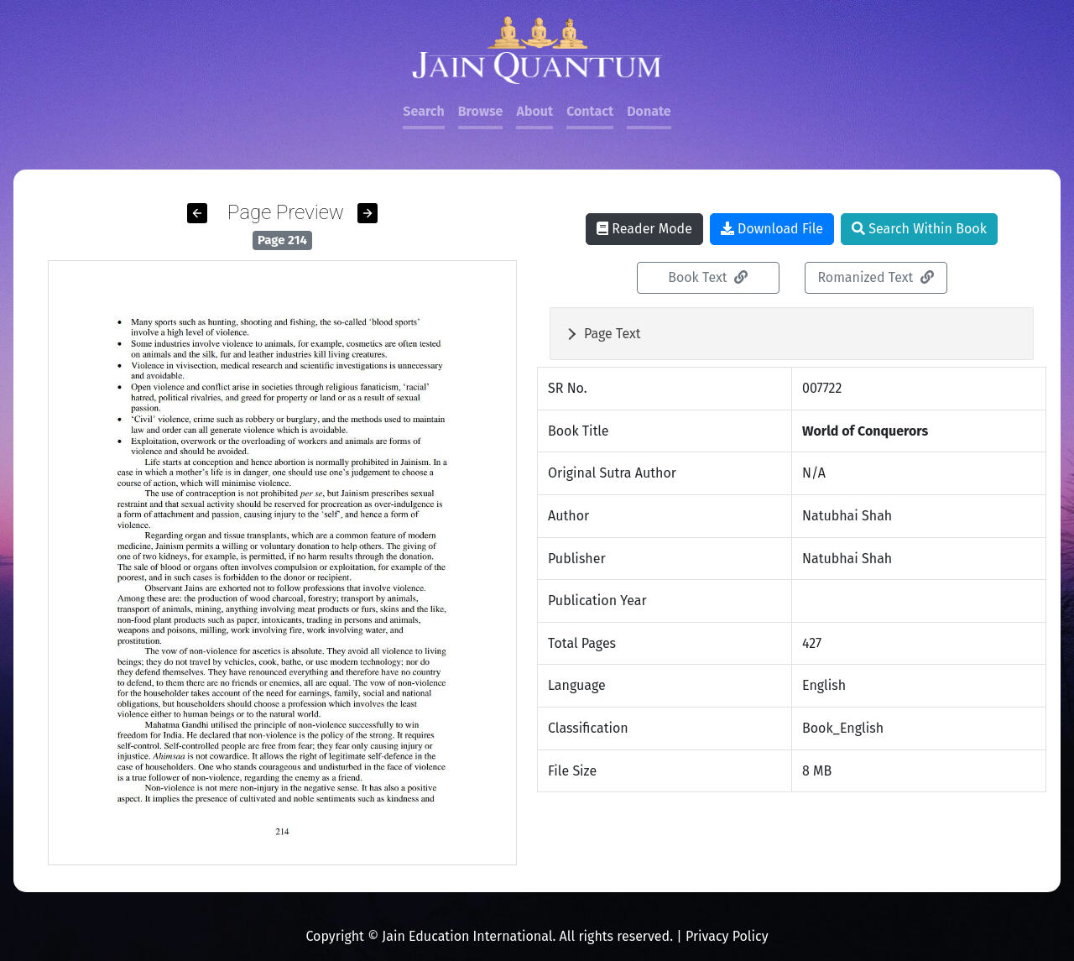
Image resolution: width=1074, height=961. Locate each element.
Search (423, 111)
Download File (772, 229)
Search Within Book (919, 229)
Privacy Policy (727, 936)
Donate (648, 111)
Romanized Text (875, 277)
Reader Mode (644, 229)
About (534, 111)
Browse (480, 111)
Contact (589, 111)
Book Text (708, 277)
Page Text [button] (612, 334)
